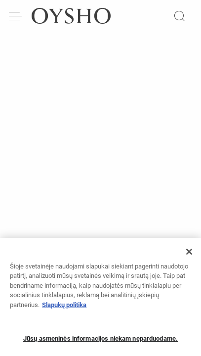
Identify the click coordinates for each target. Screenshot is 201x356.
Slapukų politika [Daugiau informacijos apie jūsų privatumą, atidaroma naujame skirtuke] (64, 308)
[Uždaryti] (189, 255)
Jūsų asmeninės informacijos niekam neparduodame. (100, 341)
